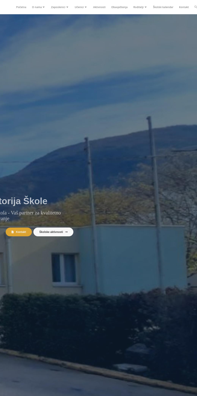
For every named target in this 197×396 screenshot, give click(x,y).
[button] (19, 232)
